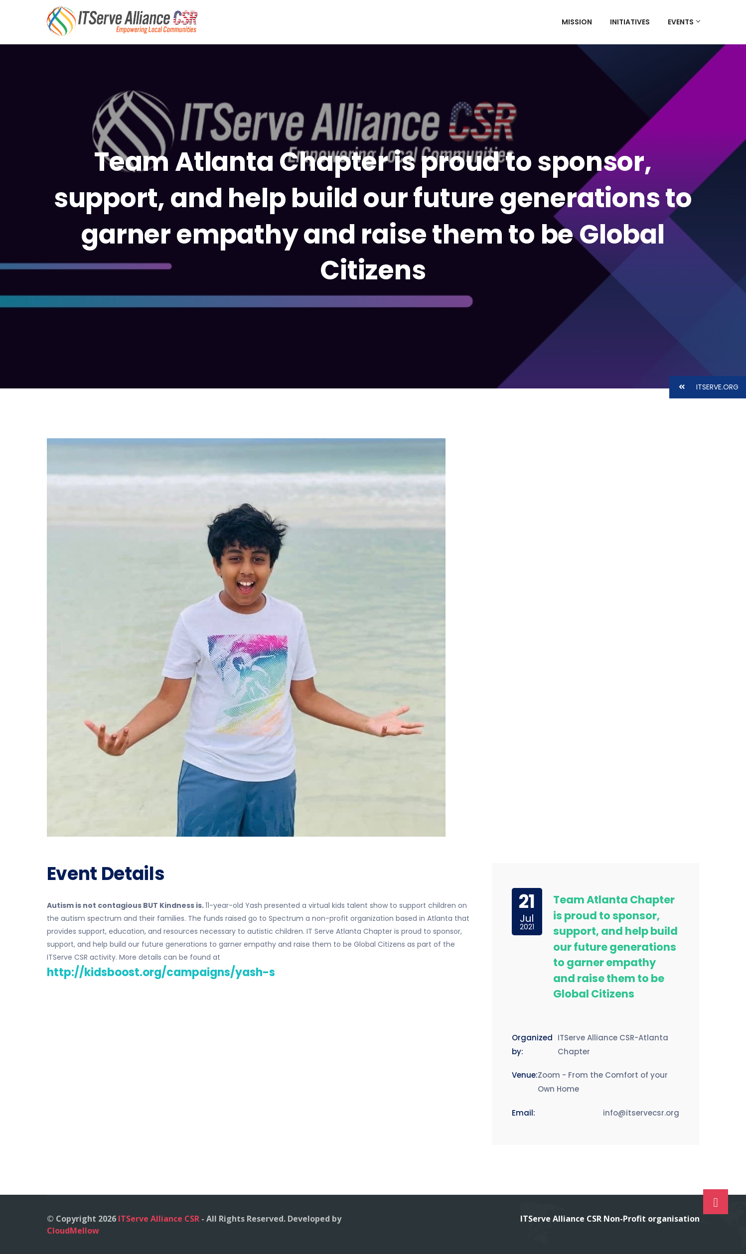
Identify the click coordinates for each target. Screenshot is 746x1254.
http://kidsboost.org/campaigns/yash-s (161, 972)
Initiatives (630, 22)
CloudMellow (73, 1230)
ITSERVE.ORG (704, 387)
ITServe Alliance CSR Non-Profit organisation (610, 1218)
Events (684, 22)
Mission (577, 22)
